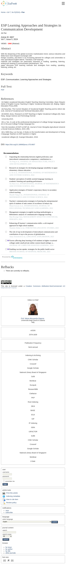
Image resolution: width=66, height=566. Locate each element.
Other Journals (11, 553)
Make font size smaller (4, 560)
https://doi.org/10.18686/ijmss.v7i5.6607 (20, 144)
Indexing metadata (13, 496)
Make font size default (8, 560)
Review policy (11, 503)
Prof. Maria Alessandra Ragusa (32, 318)
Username (6, 472)
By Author (9, 549)
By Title (8, 551)
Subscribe (9, 512)
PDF (2, 90)
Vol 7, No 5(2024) (13, 12)
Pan (23, 12)
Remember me (10, 481)
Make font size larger (12, 560)
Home (3, 12)
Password (6, 476)
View (7, 511)
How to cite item (12, 499)
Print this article (12, 493)
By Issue (9, 547)
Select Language (7, 519)
